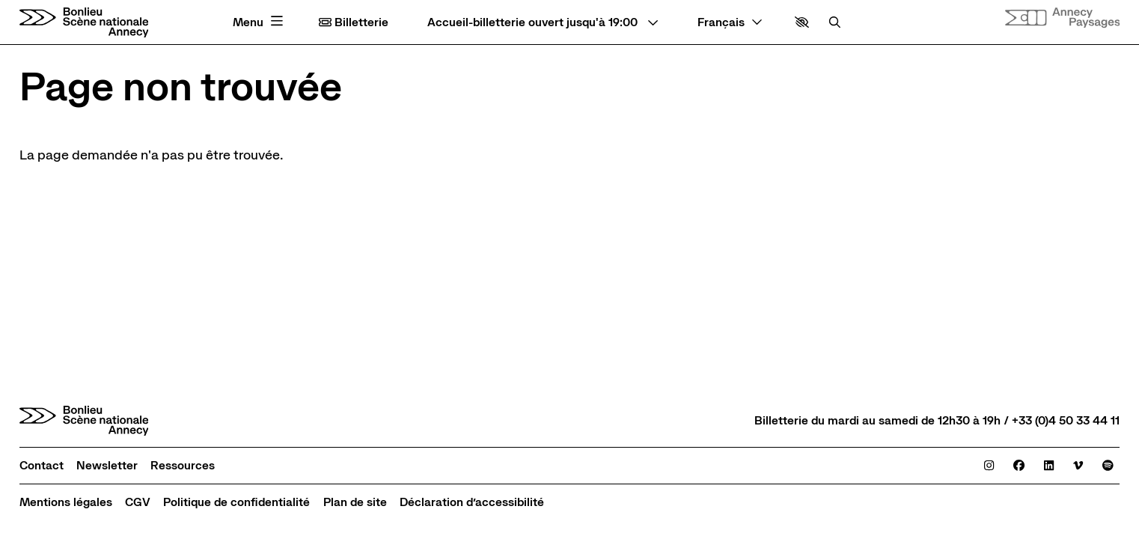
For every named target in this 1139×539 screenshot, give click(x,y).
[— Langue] (730, 22)
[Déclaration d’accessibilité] (472, 502)
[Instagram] (989, 465)
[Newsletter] (107, 465)
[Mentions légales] (65, 502)
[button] (802, 22)
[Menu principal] (260, 22)
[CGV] (137, 502)
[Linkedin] (1049, 465)
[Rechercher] (835, 22)
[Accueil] (84, 22)
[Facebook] (1019, 465)
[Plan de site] (355, 502)
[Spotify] (1108, 465)
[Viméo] (1078, 465)
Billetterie (353, 22)
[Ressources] (182, 465)
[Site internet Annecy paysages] (1062, 17)
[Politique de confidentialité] (236, 502)
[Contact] (41, 465)
